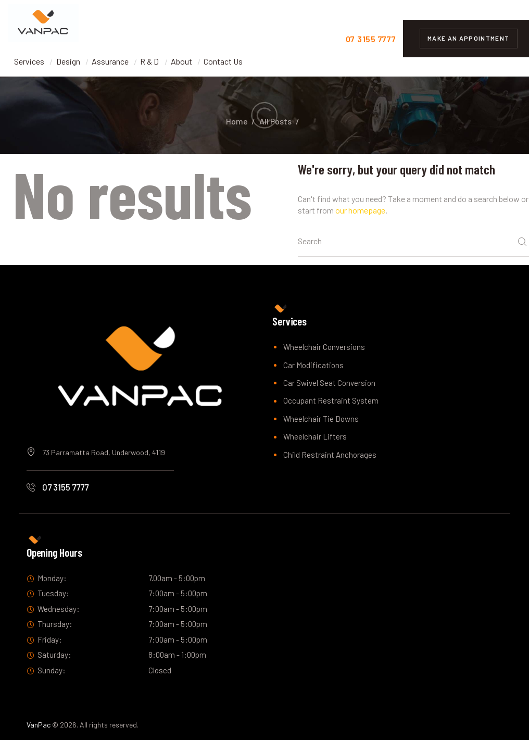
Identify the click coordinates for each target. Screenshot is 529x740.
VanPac (39, 724)
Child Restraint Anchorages (329, 454)
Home (237, 121)
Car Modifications (313, 365)
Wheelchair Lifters (315, 436)
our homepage (360, 210)
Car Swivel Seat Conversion (329, 382)
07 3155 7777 (65, 487)
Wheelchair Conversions (324, 347)
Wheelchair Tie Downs (321, 418)
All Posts (275, 121)
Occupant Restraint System (331, 400)
